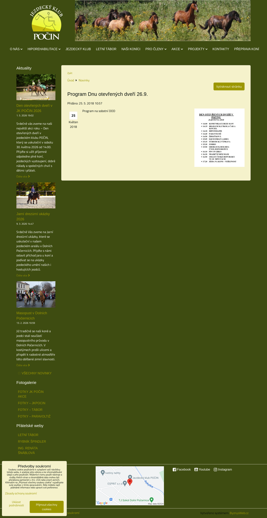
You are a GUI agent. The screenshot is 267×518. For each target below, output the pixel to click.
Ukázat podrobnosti (16, 503)
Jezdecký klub (78, 49)
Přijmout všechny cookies (46, 506)
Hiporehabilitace (44, 49)
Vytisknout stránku (229, 86)
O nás (16, 49)
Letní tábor (106, 49)
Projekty (197, 49)
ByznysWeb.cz (239, 513)
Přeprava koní (246, 49)
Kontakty (221, 49)
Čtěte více (21, 176)
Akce (177, 49)
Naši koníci (130, 49)
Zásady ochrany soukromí (21, 493)
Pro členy (155, 49)
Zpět (69, 73)
